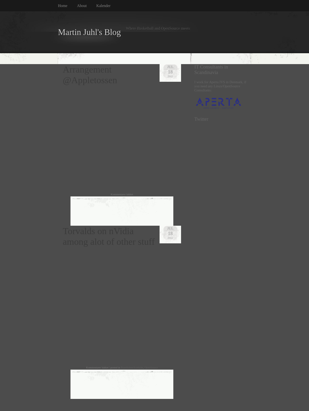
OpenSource (151, 367)
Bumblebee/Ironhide (132, 367)
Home (62, 6)
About (82, 6)
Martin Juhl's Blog (89, 32)
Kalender (103, 6)
